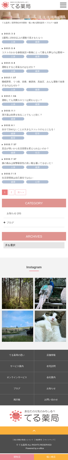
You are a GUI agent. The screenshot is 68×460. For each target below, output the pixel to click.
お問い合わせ (51, 399)
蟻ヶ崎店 (51, 457)
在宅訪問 (51, 366)
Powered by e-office (35, 448)
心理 (37, 182)
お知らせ (14, 213)
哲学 (37, 133)
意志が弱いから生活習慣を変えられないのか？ (25, 148)
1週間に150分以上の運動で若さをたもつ (22, 37)
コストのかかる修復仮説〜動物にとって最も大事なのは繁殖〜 (33, 52)
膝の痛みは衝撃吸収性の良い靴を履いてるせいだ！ (27, 163)
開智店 (17, 457)
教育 (13, 138)
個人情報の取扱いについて (23, 440)
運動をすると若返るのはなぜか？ (18, 67)
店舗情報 (51, 355)
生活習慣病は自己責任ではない (17, 177)
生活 (37, 152)
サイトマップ (49, 440)
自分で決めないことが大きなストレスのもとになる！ (29, 129)
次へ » (21, 192)
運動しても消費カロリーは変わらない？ (22, 100)
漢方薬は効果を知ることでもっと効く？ (22, 114)
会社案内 (51, 377)
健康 (37, 42)
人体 (13, 42)
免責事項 (39, 440)
